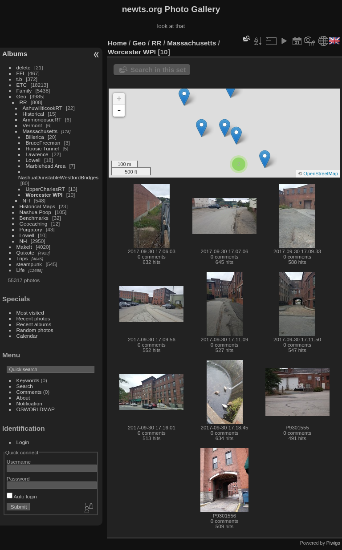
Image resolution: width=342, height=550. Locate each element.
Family (24, 90)
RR (23, 102)
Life (20, 270)
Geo (21, 96)
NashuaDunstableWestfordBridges (58, 177)
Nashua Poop (35, 212)
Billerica (35, 137)
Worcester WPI (44, 195)
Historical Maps (37, 206)
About (23, 397)
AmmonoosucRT (42, 119)
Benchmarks (34, 218)
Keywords (28, 380)
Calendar (27, 336)
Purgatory (31, 229)
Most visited (30, 312)
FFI (20, 73)
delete (23, 67)
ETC (21, 85)
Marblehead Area (46, 166)
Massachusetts (40, 131)
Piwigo (333, 543)
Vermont (32, 125)
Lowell (33, 160)
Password (18, 478)
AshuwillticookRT (42, 108)
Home (117, 43)
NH (26, 200)
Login (22, 442)
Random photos (34, 330)
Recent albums (33, 324)
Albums (14, 53)
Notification (29, 403)
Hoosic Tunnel (42, 148)
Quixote (25, 252)
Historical (33, 114)
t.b (19, 79)
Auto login (22, 496)
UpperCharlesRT (45, 189)
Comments (29, 392)
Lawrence (37, 154)
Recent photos (33, 318)
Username (19, 462)
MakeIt (24, 247)
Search (24, 386)
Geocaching (34, 223)
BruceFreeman (43, 143)
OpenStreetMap (320, 173)
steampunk (29, 264)
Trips (22, 258)
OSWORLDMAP (35, 409)
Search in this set (158, 69)
